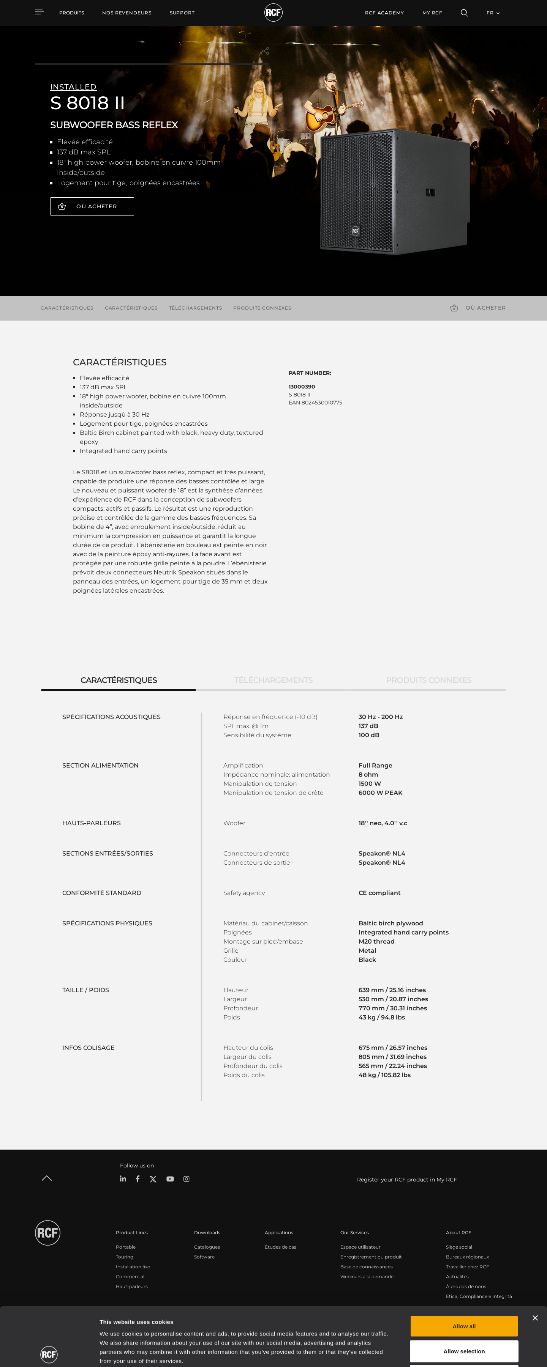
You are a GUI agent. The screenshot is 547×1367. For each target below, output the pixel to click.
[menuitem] (127, 12)
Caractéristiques (67, 308)
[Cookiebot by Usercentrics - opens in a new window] (49, 1352)
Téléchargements (195, 308)
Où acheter (96, 206)
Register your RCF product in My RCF (407, 1179)
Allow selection (464, 1292)
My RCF (432, 13)
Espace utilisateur (360, 1247)
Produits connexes (262, 308)
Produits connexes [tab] (428, 680)
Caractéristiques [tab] (119, 680)
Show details (390, 1352)
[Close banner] (535, 1259)
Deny (464, 1317)
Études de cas (280, 1247)
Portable (126, 1247)
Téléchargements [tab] (273, 680)
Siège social (459, 1247)
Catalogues (207, 1247)
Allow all (464, 1267)
